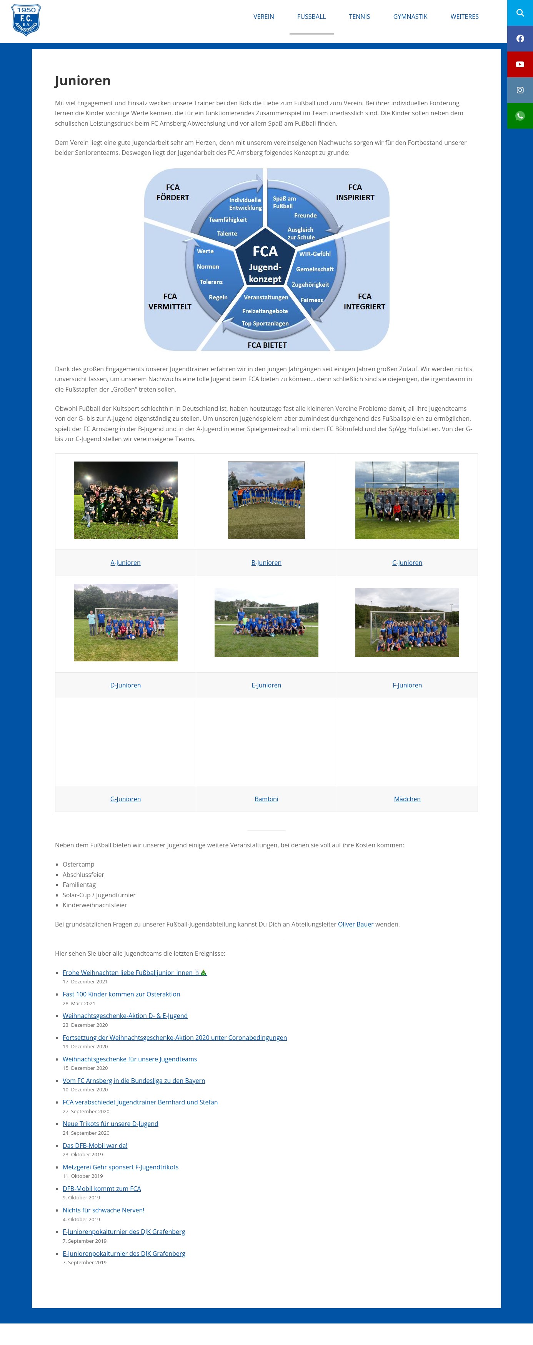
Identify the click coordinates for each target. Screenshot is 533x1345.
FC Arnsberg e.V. (92, 11)
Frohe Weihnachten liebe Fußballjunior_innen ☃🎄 (135, 972)
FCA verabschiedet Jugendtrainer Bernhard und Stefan (140, 1102)
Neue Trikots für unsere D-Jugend (110, 1123)
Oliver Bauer (356, 924)
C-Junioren (407, 562)
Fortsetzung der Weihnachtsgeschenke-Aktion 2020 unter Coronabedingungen (175, 1037)
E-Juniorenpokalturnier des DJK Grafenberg (124, 1253)
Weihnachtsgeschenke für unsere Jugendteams (130, 1059)
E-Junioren (266, 685)
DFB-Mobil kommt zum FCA (102, 1188)
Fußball (311, 16)
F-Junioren (407, 685)
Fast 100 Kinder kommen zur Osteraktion (121, 994)
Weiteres (465, 16)
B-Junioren (266, 562)
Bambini (266, 799)
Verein (263, 16)
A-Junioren (126, 562)
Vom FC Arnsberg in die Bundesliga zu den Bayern (134, 1080)
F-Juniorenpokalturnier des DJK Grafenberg (124, 1231)
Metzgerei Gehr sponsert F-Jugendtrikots (120, 1167)
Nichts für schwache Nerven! (104, 1210)
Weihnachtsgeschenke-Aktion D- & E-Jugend (125, 1015)
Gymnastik (410, 16)
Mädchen (407, 799)
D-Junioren (125, 685)
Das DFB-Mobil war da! (95, 1145)
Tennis (359, 16)
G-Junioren (125, 799)
